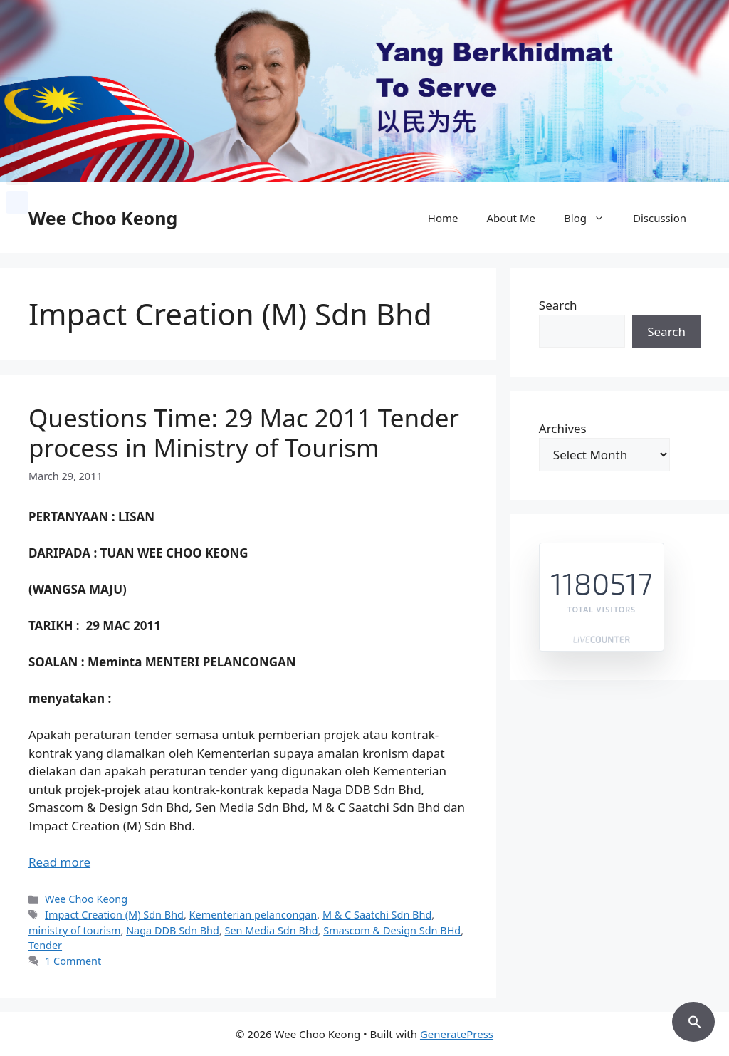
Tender (45, 945)
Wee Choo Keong (102, 218)
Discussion (659, 218)
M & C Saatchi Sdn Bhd (376, 914)
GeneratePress (456, 1034)
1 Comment (73, 961)
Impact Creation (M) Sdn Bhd (114, 914)
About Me (510, 218)
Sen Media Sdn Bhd (271, 930)
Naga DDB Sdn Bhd (172, 930)
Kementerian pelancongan (253, 914)
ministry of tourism (74, 930)
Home (443, 218)
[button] (693, 1019)
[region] (364, 91)
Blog (591, 218)
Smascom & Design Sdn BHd (392, 930)
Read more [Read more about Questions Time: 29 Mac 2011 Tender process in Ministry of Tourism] (59, 862)
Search (558, 305)
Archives (563, 428)
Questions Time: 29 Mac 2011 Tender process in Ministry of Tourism (243, 432)
